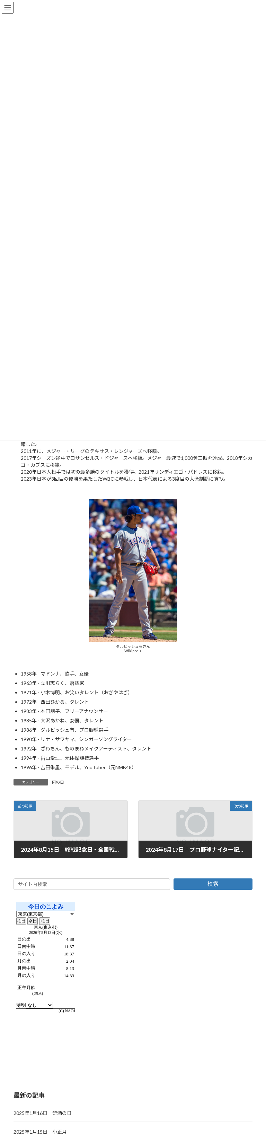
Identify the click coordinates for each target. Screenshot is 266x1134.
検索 (213, 884)
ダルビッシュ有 (129, 646)
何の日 (58, 782)
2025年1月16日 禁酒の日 (43, 1113)
